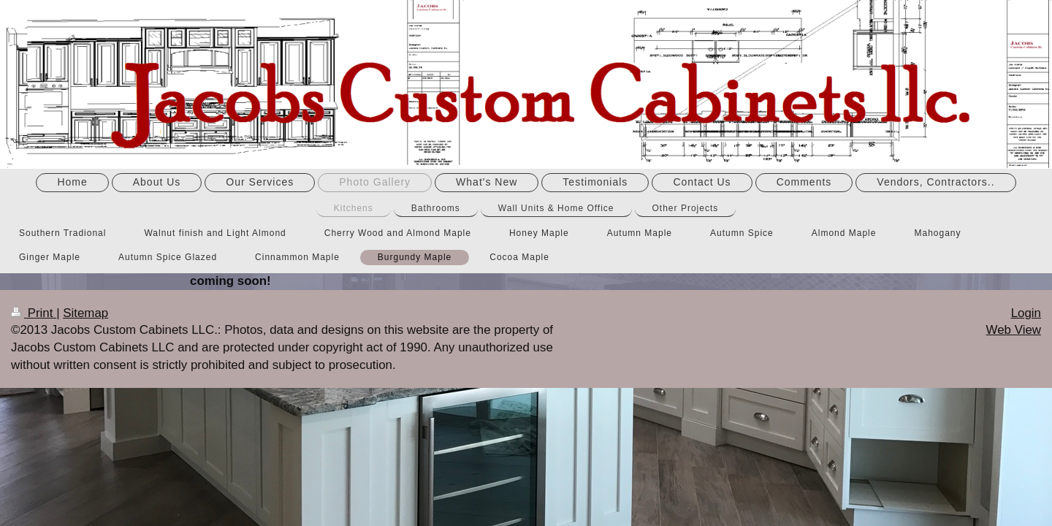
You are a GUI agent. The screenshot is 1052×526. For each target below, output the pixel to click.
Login (1026, 313)
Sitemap (85, 313)
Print (33, 313)
